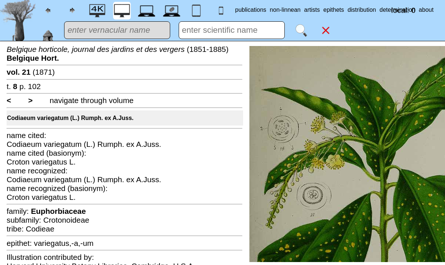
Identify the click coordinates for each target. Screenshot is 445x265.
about (426, 10)
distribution (361, 10)
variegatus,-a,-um (64, 243)
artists (312, 10)
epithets (333, 10)
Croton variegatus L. (41, 162)
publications (250, 10)
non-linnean (285, 10)
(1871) (31, 72)
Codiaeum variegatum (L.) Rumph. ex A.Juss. (70, 118)
